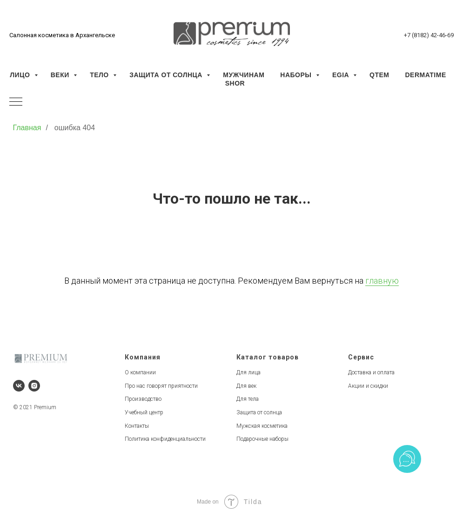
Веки (61, 75)
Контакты (137, 426)
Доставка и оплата (371, 372)
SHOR (235, 83)
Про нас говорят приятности (161, 386)
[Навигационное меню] (15, 102)
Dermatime (425, 75)
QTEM (379, 75)
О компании (140, 372)
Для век (246, 386)
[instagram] (34, 386)
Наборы (297, 75)
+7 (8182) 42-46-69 (429, 35)
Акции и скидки (368, 386)
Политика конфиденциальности (165, 439)
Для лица (248, 372)
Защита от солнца (166, 75)
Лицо (21, 75)
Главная (27, 128)
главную (382, 281)
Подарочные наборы (262, 439)
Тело (100, 75)
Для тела (247, 399)
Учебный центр (144, 412)
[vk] (19, 386)
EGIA (341, 75)
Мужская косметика (262, 426)
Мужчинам (243, 75)
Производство (143, 399)
